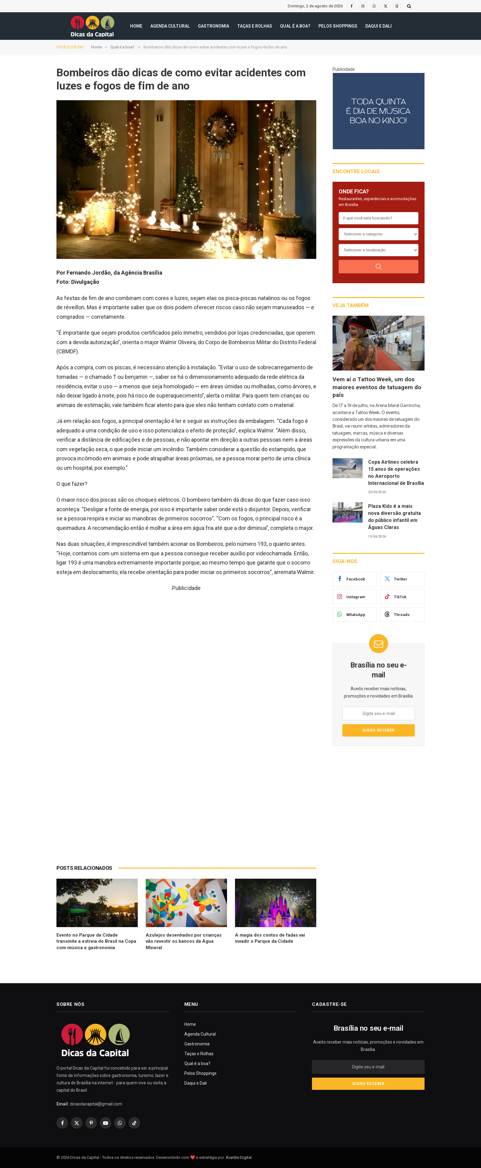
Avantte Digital (239, 1157)
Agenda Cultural (170, 26)
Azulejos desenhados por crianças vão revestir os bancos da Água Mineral (183, 941)
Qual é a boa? (295, 26)
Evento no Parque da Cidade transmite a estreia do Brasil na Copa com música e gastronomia (96, 941)
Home (136, 26)
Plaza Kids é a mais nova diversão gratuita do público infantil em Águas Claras (394, 516)
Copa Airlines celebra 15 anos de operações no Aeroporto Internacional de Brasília (396, 472)
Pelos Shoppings (337, 26)
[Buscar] (378, 266)
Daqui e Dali (378, 26)
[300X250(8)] (379, 111)
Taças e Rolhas (254, 26)
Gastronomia (213, 26)
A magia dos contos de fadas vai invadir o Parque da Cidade (270, 938)
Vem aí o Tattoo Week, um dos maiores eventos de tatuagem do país (377, 387)
